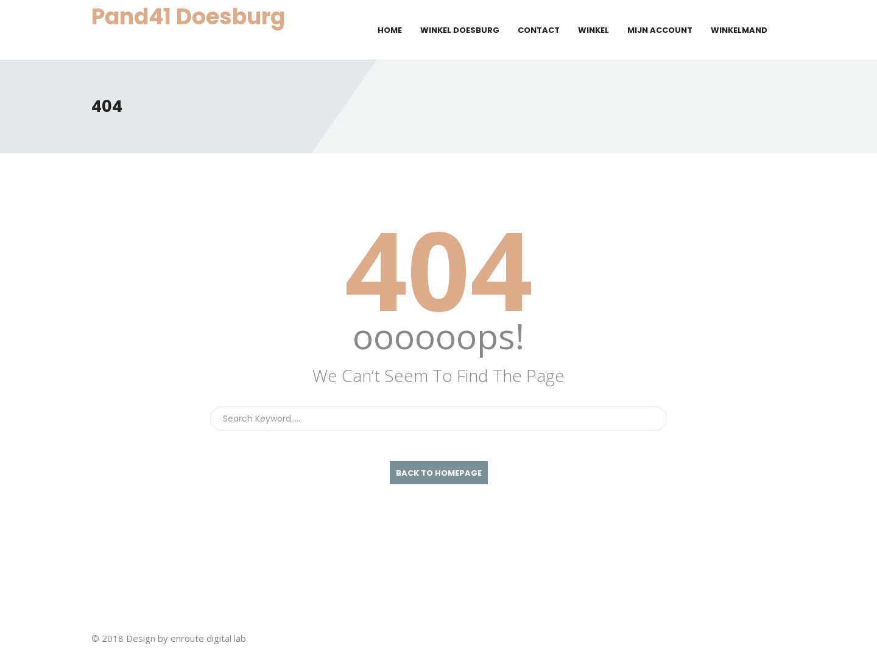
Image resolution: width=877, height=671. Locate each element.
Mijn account (659, 30)
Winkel (593, 30)
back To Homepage (439, 473)
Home (390, 30)
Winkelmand (739, 30)
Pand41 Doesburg (188, 16)
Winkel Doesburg (459, 30)
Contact (539, 30)
